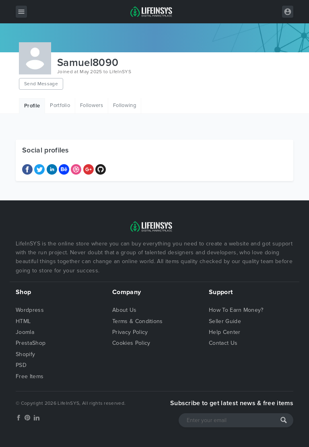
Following (124, 105)
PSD (21, 365)
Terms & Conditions (137, 321)
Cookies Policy (131, 343)
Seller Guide (225, 321)
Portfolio (60, 105)
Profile (32, 106)
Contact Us (223, 343)
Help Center (225, 332)
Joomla (25, 332)
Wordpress (30, 310)
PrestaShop (30, 343)
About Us (124, 310)
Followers (91, 105)
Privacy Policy (130, 332)
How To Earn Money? (236, 310)
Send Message (41, 84)
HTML (23, 321)
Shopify (25, 354)
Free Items (29, 376)
